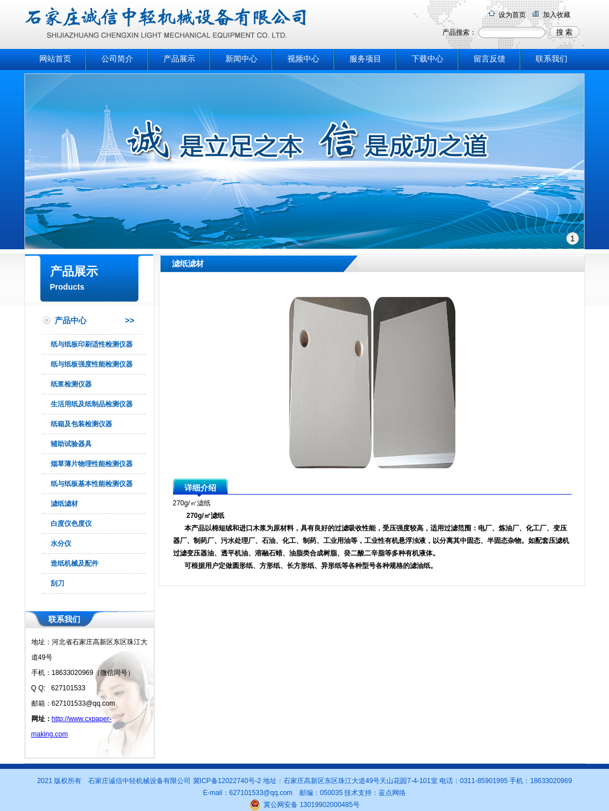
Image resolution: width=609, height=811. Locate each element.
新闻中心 (241, 59)
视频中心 (303, 59)
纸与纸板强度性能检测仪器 (92, 364)
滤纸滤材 (64, 504)
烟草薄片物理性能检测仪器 (92, 464)
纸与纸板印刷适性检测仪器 (92, 344)
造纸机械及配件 (74, 563)
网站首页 (55, 59)
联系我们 (551, 59)
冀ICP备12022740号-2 (228, 781)
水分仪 (61, 543)
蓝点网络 (392, 793)
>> (129, 320)
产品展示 (179, 59)
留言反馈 (489, 59)
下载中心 (427, 59)
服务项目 (365, 59)
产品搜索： (459, 32)
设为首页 (512, 15)
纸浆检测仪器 (71, 384)
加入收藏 (556, 15)
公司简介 (117, 59)
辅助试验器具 (71, 444)
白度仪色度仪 (71, 524)
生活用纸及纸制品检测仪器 (92, 404)
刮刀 (57, 583)
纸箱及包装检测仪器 (81, 424)
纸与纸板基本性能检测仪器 (92, 484)
